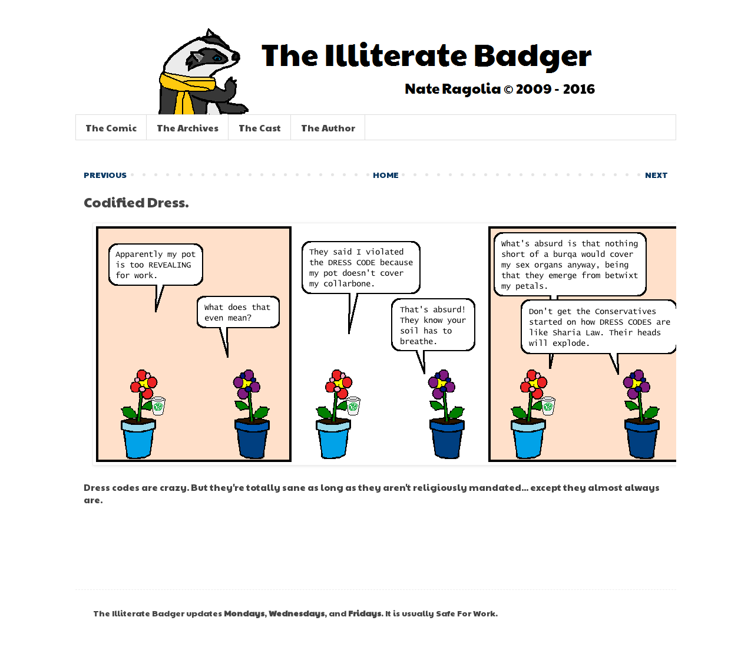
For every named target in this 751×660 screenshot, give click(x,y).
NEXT (656, 174)
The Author (328, 127)
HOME (386, 174)
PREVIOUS (105, 174)
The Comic (111, 127)
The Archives (188, 127)
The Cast (260, 127)
